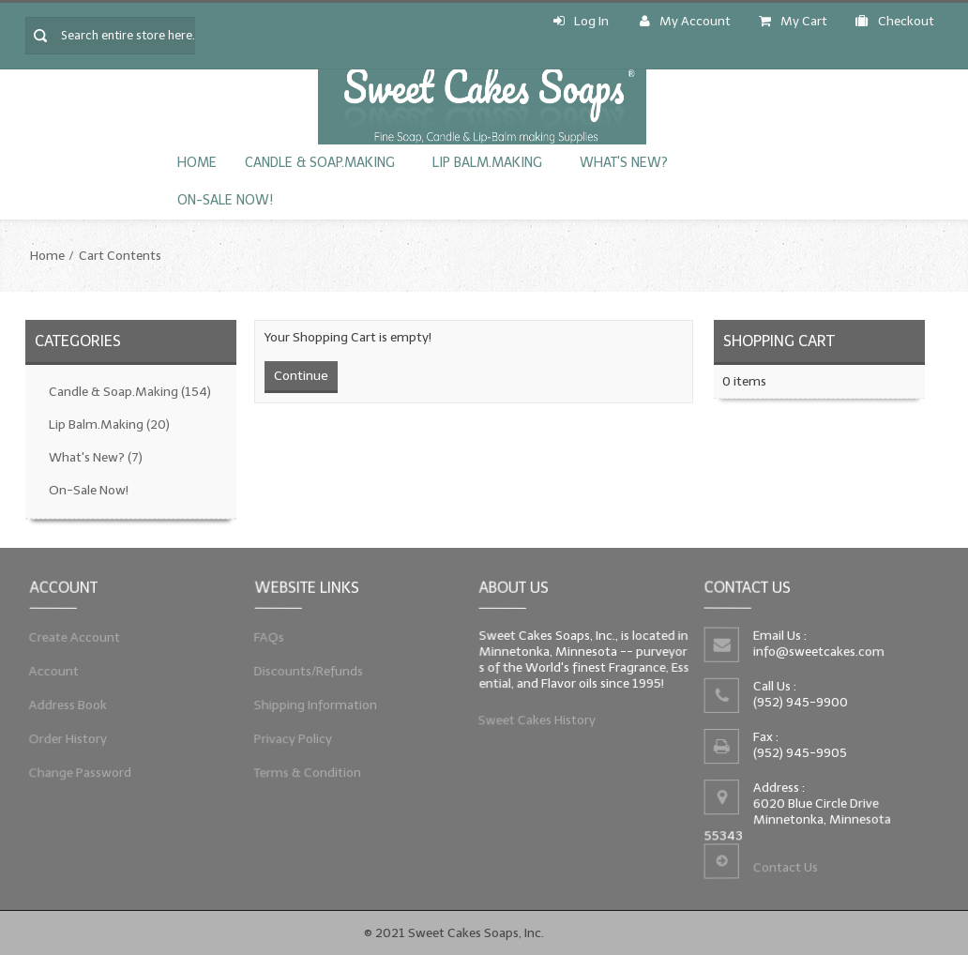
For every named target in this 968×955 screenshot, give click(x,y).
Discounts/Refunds (306, 669)
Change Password (78, 775)
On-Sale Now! (225, 200)
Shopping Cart (779, 341)
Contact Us (785, 868)
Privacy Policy (291, 739)
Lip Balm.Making (487, 163)
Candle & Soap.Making (320, 163)
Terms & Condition (305, 775)
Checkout (894, 21)
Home (197, 163)
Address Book (66, 705)
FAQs (266, 634)
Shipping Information (313, 705)
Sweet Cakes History (536, 720)
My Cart (793, 21)
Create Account (72, 634)
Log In (581, 21)
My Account (685, 21)
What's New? (624, 163)
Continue (301, 376)
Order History (66, 739)
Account (52, 669)
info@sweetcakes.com (817, 651)
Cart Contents (120, 256)
